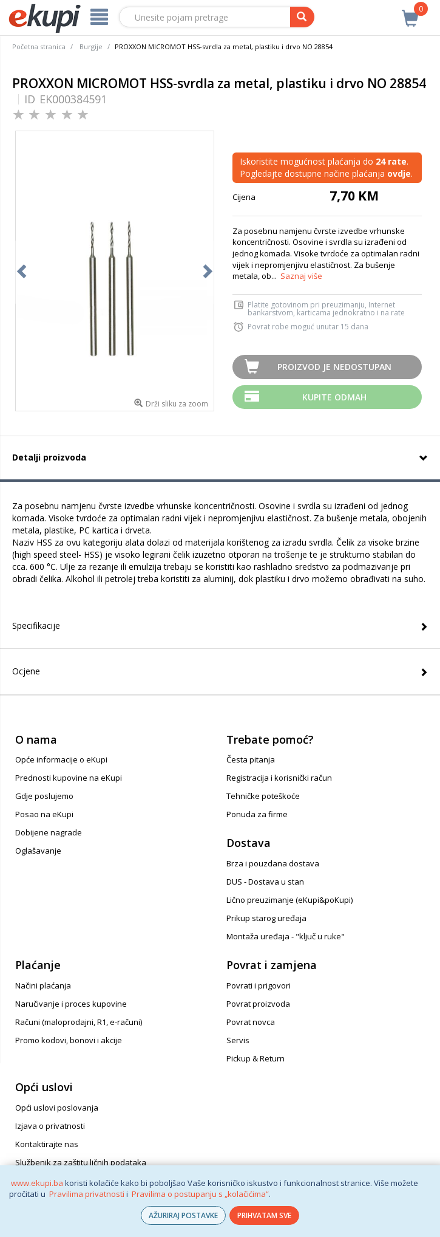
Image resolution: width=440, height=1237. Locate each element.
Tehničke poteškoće (263, 795)
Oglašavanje (38, 850)
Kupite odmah (334, 397)
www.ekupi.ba (37, 1182)
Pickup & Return (255, 1058)
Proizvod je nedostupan (334, 366)
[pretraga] (302, 17)
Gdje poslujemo (44, 795)
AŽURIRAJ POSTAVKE (183, 1215)
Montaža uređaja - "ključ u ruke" (285, 936)
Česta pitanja (250, 759)
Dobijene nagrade (48, 832)
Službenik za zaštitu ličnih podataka (80, 1162)
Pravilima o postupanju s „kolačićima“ (200, 1193)
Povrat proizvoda (258, 1003)
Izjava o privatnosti (50, 1125)
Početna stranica (39, 46)
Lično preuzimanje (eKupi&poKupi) (289, 899)
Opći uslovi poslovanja (56, 1107)
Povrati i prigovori (258, 985)
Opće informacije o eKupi (61, 759)
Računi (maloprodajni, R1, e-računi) (78, 1021)
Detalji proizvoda (49, 457)
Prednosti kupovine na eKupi (68, 777)
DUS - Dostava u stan (265, 881)
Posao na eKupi (44, 814)
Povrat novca (250, 1021)
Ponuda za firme (257, 814)
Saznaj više (301, 275)
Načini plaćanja (43, 985)
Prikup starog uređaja (266, 918)
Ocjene (26, 671)
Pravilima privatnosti (86, 1193)
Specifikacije (36, 625)
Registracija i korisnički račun (279, 777)
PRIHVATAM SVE (264, 1215)
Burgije (91, 46)
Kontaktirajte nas (46, 1144)
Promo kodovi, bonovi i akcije (68, 1040)
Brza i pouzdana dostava (272, 863)
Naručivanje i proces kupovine (71, 1003)
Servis (237, 1040)
